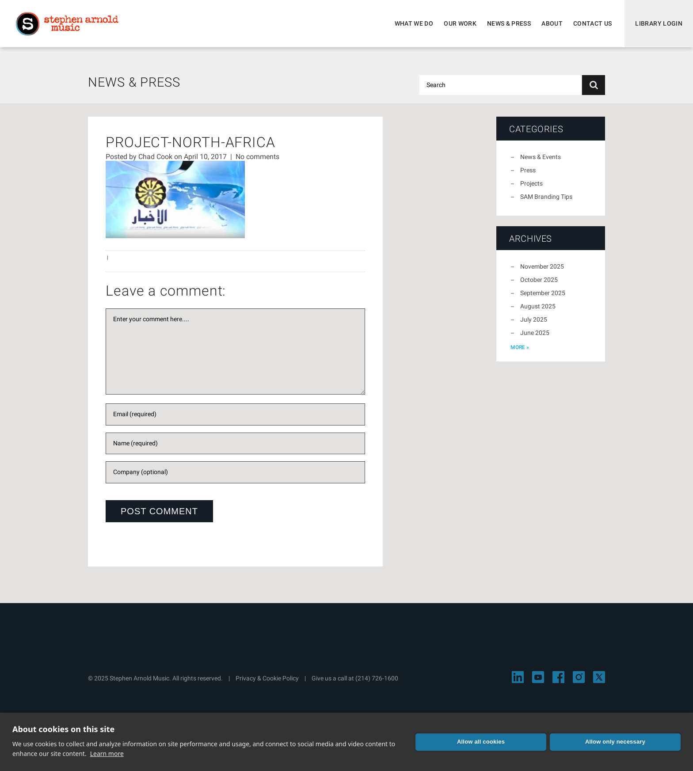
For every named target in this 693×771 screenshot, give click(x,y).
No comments (257, 156)
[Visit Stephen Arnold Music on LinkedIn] (518, 677)
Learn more (107, 753)
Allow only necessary (615, 741)
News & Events (540, 156)
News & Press (509, 23)
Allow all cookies (481, 741)
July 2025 (533, 319)
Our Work (460, 23)
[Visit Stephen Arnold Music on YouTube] (538, 677)
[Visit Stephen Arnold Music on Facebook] (558, 677)
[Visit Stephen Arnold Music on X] (599, 677)
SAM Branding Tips (546, 196)
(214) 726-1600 (376, 678)
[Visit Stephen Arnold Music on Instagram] (579, 677)
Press (528, 170)
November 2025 (542, 266)
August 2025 (538, 306)
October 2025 (539, 279)
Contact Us (592, 23)
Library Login (658, 23)
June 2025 (534, 332)
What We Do (414, 23)
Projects (531, 183)
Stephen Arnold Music (67, 24)
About (552, 23)
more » (519, 347)
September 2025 (542, 292)
